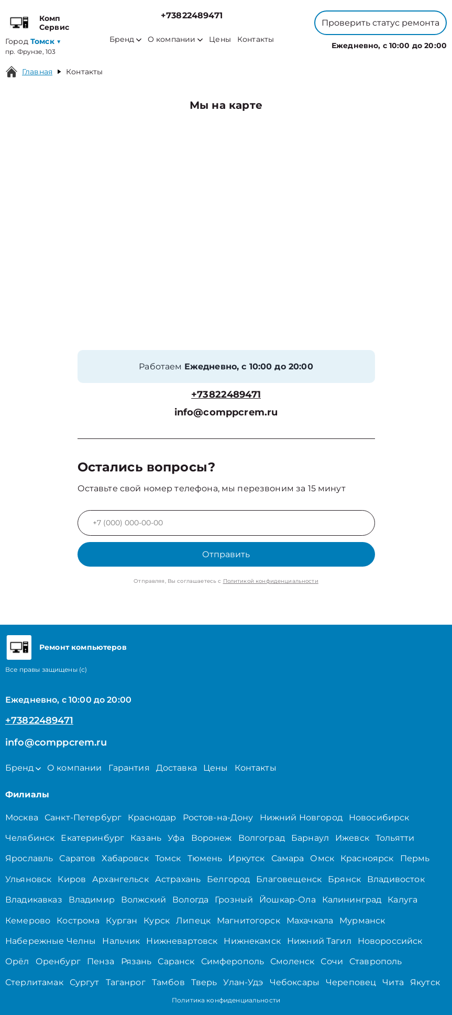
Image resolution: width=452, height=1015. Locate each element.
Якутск (425, 982)
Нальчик (121, 941)
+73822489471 (192, 15)
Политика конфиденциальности (226, 1000)
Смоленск (292, 961)
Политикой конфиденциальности (270, 581)
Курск (157, 921)
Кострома (78, 921)
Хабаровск (125, 858)
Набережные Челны (50, 941)
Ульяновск (28, 879)
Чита (393, 982)
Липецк (193, 921)
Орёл (17, 961)
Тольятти (395, 838)
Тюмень (205, 858)
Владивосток (396, 879)
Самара (287, 858)
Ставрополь (375, 961)
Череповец (351, 982)
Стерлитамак (34, 982)
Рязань (136, 961)
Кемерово (27, 921)
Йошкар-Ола (287, 900)
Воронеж (211, 838)
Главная (37, 71)
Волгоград (261, 838)
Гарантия (129, 768)
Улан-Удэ (243, 982)
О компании (175, 39)
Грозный (234, 900)
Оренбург (58, 961)
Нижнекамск (252, 941)
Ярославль (29, 858)
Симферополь (232, 961)
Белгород (228, 879)
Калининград (352, 900)
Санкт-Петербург (83, 817)
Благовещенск (289, 879)
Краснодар (152, 817)
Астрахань (178, 879)
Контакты (255, 39)
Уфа (176, 838)
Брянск (344, 879)
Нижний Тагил (319, 941)
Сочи (332, 961)
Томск (168, 858)
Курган (121, 921)
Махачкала (309, 921)
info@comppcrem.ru (226, 412)
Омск (322, 858)
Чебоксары (294, 982)
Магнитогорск (248, 921)
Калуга (402, 900)
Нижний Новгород (301, 817)
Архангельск (120, 879)
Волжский (143, 900)
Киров (72, 879)
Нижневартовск (181, 941)
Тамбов (168, 982)
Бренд (125, 39)
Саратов (77, 858)
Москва (21, 817)
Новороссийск (390, 941)
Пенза (101, 961)
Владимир (92, 900)
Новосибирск (379, 817)
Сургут (85, 982)
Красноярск (367, 858)
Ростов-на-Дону (218, 817)
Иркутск (246, 858)
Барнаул (310, 838)
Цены (220, 39)
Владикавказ (33, 900)
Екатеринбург (92, 838)
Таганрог (126, 982)
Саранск (176, 961)
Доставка (176, 768)
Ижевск (352, 838)
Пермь (415, 858)
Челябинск (29, 838)
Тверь (204, 982)
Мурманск (362, 921)
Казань (145, 838)
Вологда (190, 900)
